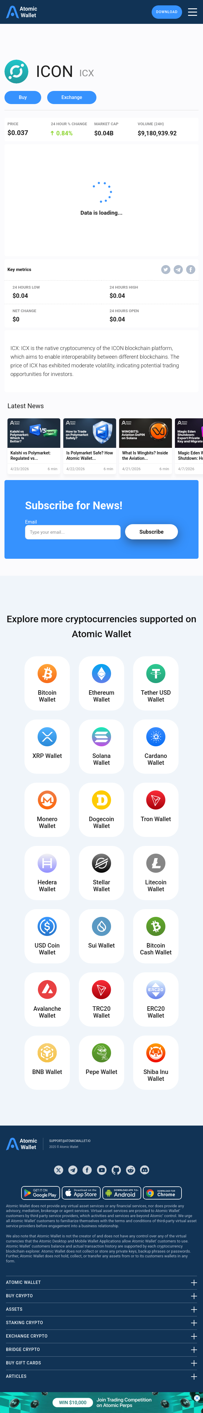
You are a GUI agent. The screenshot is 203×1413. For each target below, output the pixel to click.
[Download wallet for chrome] (162, 1193)
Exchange (71, 97)
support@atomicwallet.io (69, 1141)
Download (167, 12)
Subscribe (151, 532)
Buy (23, 97)
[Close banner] (197, 1398)
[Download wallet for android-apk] (121, 1193)
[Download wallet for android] (40, 1193)
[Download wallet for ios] (81, 1193)
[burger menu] (192, 12)
